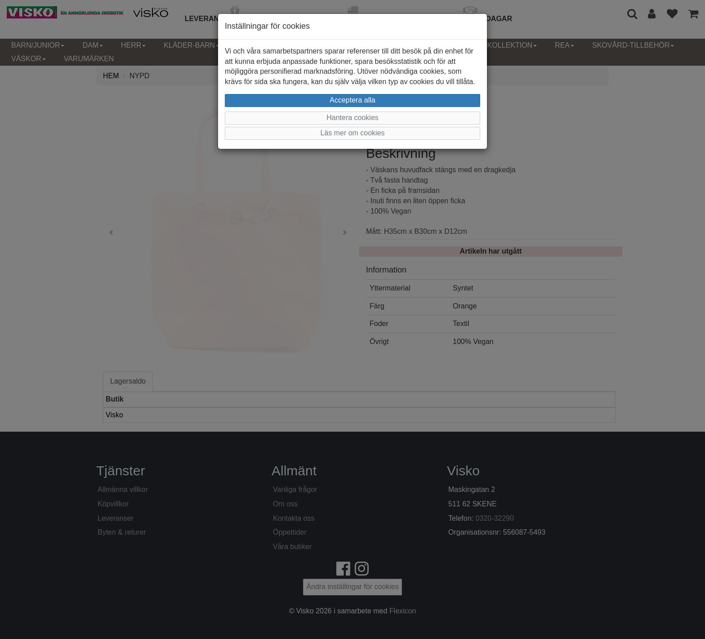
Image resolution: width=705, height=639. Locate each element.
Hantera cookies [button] (352, 117)
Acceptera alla (352, 100)
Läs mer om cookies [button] (352, 133)
